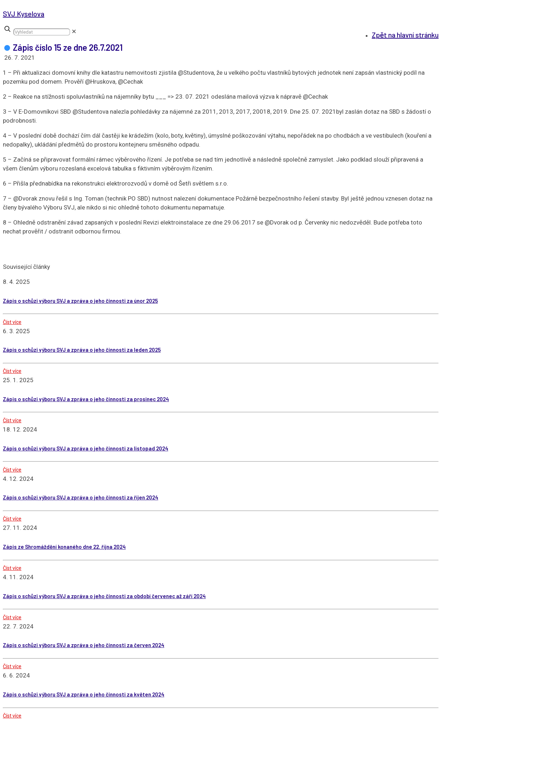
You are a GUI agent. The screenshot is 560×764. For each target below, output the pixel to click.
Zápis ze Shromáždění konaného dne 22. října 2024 (64, 546)
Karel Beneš (288, 759)
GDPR (423, 759)
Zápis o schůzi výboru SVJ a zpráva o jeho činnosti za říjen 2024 (80, 497)
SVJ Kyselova (23, 13)
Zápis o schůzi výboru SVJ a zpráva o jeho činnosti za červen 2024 (83, 645)
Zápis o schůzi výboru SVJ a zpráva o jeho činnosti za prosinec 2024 (86, 399)
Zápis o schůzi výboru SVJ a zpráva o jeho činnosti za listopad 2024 (85, 448)
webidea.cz (237, 759)
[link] (73, 31)
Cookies (401, 759)
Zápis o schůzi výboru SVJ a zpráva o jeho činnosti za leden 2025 (82, 349)
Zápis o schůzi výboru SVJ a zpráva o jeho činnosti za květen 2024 (83, 694)
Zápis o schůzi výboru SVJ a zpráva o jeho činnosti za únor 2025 (80, 300)
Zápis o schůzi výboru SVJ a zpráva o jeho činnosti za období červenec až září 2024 (104, 596)
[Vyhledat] (42, 32)
